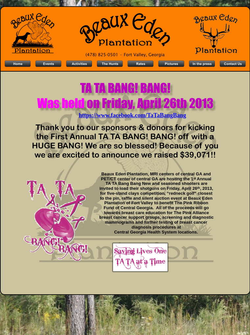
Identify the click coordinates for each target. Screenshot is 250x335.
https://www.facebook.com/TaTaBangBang (132, 115)
